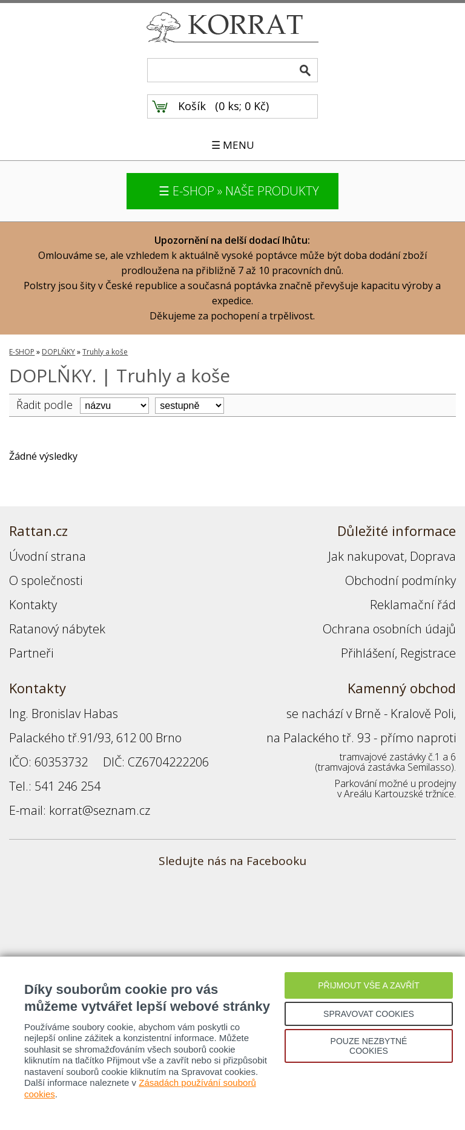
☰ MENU (232, 145)
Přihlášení (368, 653)
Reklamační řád (413, 604)
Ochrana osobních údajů (389, 629)
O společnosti (45, 580)
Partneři (31, 653)
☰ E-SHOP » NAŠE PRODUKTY (239, 191)
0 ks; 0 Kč (242, 106)
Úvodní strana (47, 556)
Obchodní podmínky (400, 580)
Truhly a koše (105, 352)
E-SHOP (22, 352)
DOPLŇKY (58, 352)
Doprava (433, 556)
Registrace (428, 653)
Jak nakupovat (366, 556)
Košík (192, 106)
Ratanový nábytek (57, 629)
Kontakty (33, 604)
